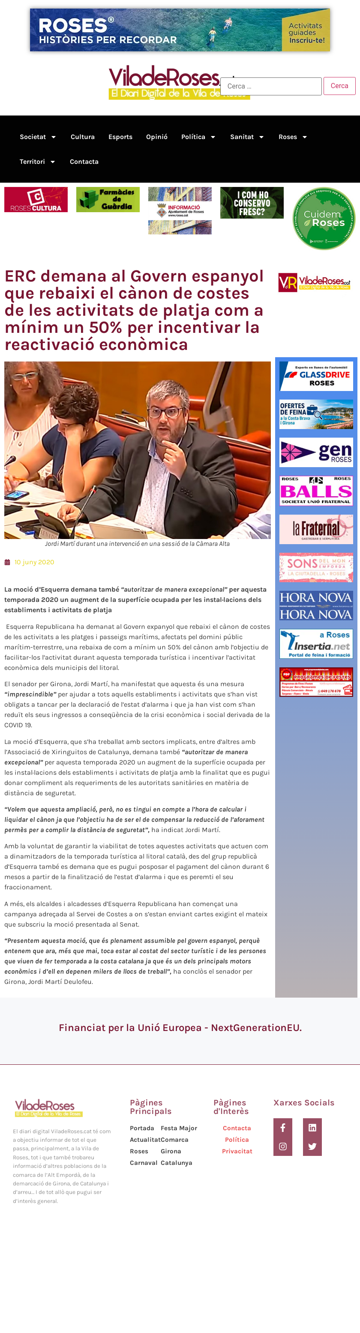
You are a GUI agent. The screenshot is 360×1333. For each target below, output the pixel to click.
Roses (293, 137)
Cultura (83, 137)
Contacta (84, 161)
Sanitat (247, 137)
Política (198, 137)
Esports (120, 137)
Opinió (157, 137)
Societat (38, 137)
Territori (38, 161)
